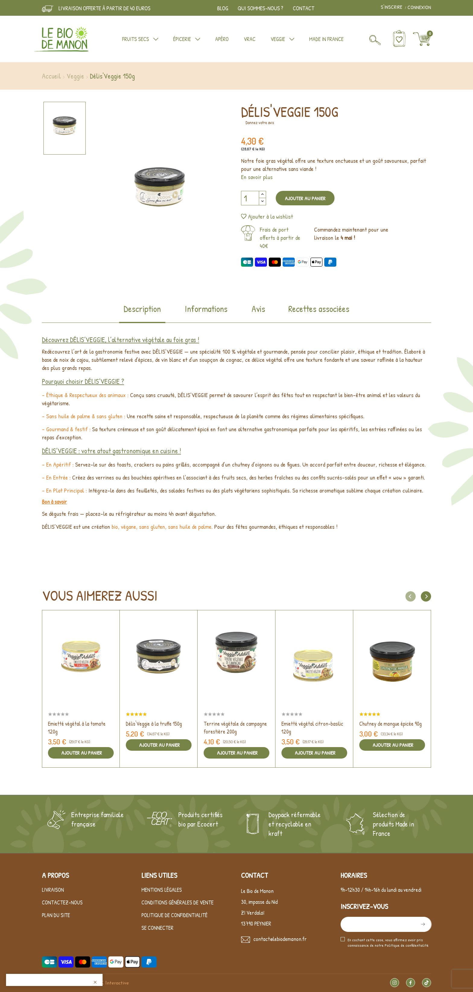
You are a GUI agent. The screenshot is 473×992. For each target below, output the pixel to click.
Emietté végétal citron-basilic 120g (312, 727)
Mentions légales (161, 890)
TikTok (426, 982)
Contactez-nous (62, 902)
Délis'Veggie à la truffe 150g (154, 723)
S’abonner (422, 924)
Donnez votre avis (260, 122)
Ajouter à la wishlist (267, 216)
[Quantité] (250, 198)
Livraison (53, 890)
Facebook (410, 982)
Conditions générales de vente (177, 902)
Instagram (394, 982)
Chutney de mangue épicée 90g (390, 723)
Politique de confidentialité (174, 915)
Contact (303, 8)
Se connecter (157, 928)
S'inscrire (392, 7)
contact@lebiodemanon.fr (280, 939)
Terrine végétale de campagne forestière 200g (235, 727)
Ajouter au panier (305, 198)
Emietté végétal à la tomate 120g (77, 727)
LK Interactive (113, 983)
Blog (222, 8)
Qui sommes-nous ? (260, 8)
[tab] (142, 313)
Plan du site (56, 915)
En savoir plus (257, 177)
